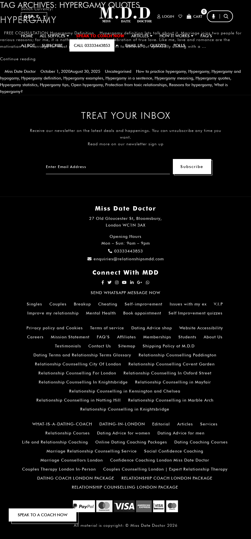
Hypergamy (198, 71)
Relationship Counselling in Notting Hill (78, 400)
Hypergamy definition (41, 78)
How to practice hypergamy (161, 71)
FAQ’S (206, 35)
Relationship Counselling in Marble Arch (171, 400)
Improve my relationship (53, 313)
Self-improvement (143, 304)
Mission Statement (70, 337)
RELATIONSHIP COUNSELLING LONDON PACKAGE (125, 487)
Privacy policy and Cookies (54, 328)
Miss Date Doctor (20, 71)
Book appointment (142, 313)
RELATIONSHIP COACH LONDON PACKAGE (166, 478)
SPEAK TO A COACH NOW (42, 515)
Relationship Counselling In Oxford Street (167, 373)
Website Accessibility (201, 328)
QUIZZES (158, 45)
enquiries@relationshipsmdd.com (125, 259)
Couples (58, 304)
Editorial (161, 424)
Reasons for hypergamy (190, 84)
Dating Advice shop (151, 328)
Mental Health (101, 313)
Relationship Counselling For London (77, 373)
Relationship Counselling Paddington (177, 355)
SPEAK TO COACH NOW (100, 35)
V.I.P (218, 304)
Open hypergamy (87, 84)
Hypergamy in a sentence (128, 78)
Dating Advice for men (181, 433)
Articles (185, 424)
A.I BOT (28, 45)
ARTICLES (142, 35)
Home (27, 35)
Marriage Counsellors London (71, 460)
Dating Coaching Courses (201, 442)
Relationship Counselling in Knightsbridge (124, 409)
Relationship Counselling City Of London (78, 364)
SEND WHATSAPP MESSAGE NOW (125, 292)
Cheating (107, 304)
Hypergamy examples (83, 78)
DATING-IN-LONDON (122, 424)
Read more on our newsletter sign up (126, 144)
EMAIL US (134, 45)
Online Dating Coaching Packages (131, 442)
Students (187, 337)
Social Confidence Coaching (173, 451)
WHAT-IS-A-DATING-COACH (62, 424)
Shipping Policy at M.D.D (169, 346)
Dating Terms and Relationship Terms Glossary (82, 355)
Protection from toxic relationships (136, 84)
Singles (34, 304)
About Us (213, 337)
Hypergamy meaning (174, 78)
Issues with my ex (188, 304)
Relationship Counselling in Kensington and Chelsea (124, 391)
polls (179, 45)
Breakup (82, 304)
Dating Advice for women (123, 433)
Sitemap (126, 346)
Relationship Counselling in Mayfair (173, 382)
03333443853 (125, 251)
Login (165, 16)
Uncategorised (118, 71)
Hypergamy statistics (18, 84)
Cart (194, 16)
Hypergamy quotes (213, 78)
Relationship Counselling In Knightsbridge (83, 382)
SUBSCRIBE (52, 45)
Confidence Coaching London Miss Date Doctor (159, 460)
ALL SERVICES (54, 35)
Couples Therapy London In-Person (59, 469)
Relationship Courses (67, 433)
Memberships (157, 337)
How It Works (176, 35)
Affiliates (126, 337)
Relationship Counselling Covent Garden (171, 364)
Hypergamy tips (54, 84)
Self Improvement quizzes (195, 313)
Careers (35, 337)
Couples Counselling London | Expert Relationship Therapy (165, 469)
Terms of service (107, 328)
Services (209, 424)
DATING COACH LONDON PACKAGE (75, 478)
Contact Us (99, 346)
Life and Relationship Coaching (55, 442)
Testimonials (68, 346)
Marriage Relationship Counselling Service (91, 451)
